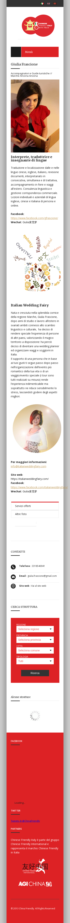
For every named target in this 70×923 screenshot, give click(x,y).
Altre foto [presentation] (21, 514)
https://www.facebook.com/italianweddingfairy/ (39, 487)
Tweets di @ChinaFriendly (25, 821)
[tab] (35, 506)
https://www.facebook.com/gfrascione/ (34, 218)
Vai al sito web (38, 585)
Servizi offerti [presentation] (23, 506)
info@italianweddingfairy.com (28, 466)
